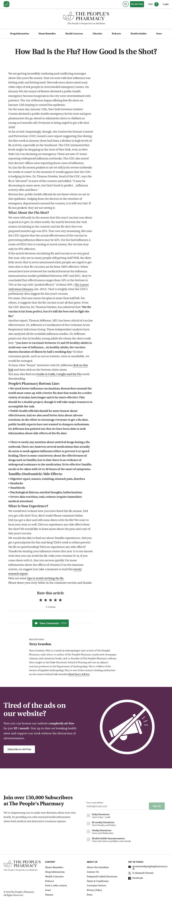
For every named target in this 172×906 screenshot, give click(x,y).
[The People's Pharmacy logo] (86, 17)
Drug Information (19, 34)
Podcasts (116, 34)
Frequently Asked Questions (102, 876)
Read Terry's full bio (79, 674)
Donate (49, 895)
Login (166, 4)
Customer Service (96, 886)
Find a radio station (56, 886)
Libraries (97, 34)
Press (90, 895)
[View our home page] (6, 4)
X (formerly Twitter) (141, 873)
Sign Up (157, 806)
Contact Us (93, 872)
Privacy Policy (94, 890)
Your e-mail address (94, 803)
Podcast (49, 881)
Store (159, 34)
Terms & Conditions (98, 881)
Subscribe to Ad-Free (19, 749)
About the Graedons (98, 867)
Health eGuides (139, 34)
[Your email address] (116, 807)
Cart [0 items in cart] (153, 4)
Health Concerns (74, 34)
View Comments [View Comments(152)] (50, 623)
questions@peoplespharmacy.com (147, 867)
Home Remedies (47, 34)
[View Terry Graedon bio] (73, 644)
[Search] (126, 4)
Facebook (135, 878)
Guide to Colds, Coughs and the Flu (58, 374)
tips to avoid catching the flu (45, 578)
